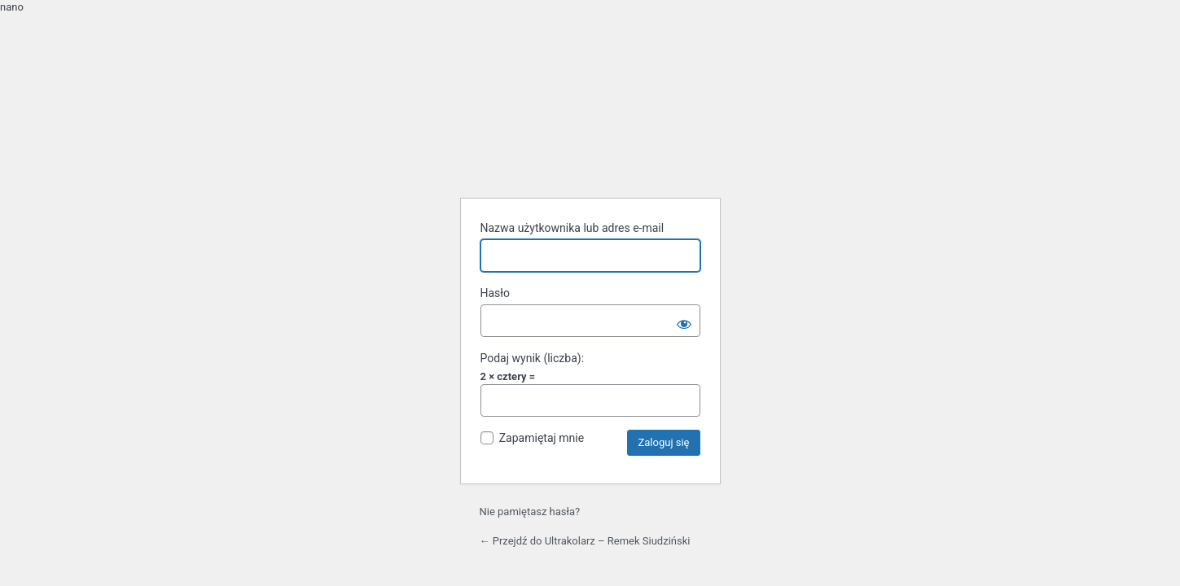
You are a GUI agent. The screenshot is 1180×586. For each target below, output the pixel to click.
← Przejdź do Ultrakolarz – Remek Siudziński (585, 541)
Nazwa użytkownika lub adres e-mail (572, 227)
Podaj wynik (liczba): (532, 358)
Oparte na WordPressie (590, 143)
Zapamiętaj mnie (541, 437)
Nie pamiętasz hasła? (530, 511)
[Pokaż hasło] (684, 320)
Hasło (495, 293)
